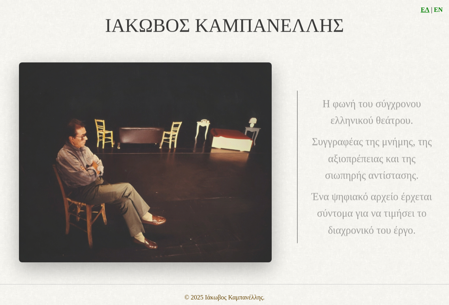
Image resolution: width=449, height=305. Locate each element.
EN (438, 9)
